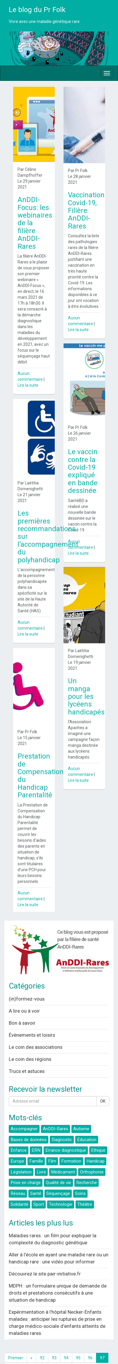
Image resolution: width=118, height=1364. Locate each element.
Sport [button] (38, 1186)
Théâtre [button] (84, 1186)
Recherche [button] (86, 1165)
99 (22, 1350)
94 (66, 1340)
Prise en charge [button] (26, 1165)
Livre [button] (41, 1154)
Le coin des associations (35, 1029)
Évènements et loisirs (32, 1017)
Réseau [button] (18, 1175)
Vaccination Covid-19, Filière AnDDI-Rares (86, 210)
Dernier (91, 1350)
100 (35, 1350)
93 (54, 1340)
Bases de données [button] (29, 1121)
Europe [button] (17, 1143)
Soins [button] (80, 1175)
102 (64, 1350)
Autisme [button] (81, 1110)
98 (10, 1350)
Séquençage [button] (58, 1175)
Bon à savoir (22, 1005)
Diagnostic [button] (62, 1121)
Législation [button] (21, 1154)
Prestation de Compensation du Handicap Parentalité (41, 763)
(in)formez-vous (27, 981)
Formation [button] (71, 1143)
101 (49, 1350)
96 (90, 1340)
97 (102, 1340)
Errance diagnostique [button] (65, 1132)
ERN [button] (36, 1132)
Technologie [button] (60, 1186)
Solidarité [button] (19, 1186)
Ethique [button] (98, 1132)
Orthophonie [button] (92, 1154)
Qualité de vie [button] (58, 1165)
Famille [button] (36, 1143)
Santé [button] (35, 1175)
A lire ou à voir (24, 993)
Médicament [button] (63, 1154)
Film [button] (52, 1143)
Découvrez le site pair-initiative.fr (45, 1256)
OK (102, 1083)
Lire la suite (28, 385)
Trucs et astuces (27, 1053)
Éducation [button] (86, 1121)
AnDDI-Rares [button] (55, 1110)
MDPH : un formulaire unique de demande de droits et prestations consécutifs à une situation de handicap (58, 1275)
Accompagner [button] (24, 1110)
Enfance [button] (19, 1132)
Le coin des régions (30, 1041)
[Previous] (31, 1340)
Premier (15, 1340)
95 (78, 1340)
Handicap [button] (95, 1143)
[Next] (76, 1350)
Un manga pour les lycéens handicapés (86, 684)
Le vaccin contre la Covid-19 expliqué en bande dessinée (83, 465)
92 (42, 1340)
